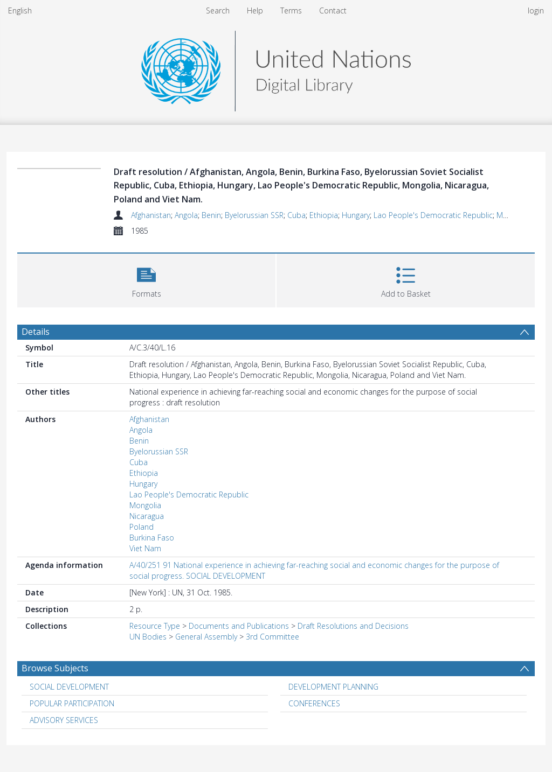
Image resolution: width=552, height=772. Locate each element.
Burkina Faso (151, 537)
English (20, 10)
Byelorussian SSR (254, 215)
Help (255, 10)
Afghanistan (151, 215)
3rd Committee (272, 636)
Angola (186, 215)
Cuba (296, 215)
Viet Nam (145, 548)
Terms (291, 10)
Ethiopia (323, 215)
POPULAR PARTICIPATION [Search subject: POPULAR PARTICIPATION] (72, 703)
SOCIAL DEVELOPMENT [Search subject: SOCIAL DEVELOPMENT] (69, 687)
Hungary (356, 215)
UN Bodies (148, 636)
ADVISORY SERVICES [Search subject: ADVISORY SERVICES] (64, 720)
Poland (141, 527)
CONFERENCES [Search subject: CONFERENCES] (314, 703)
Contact (333, 10)
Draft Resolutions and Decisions (353, 626)
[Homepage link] (276, 68)
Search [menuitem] (218, 10)
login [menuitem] (536, 10)
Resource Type (154, 626)
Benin (211, 215)
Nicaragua (146, 516)
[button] (146, 279)
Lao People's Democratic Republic (433, 215)
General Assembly (206, 636)
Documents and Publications (239, 626)
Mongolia (145, 505)
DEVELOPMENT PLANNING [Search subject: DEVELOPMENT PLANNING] (333, 687)
